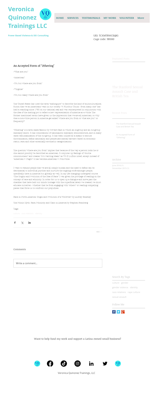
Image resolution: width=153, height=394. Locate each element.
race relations (27, 213)
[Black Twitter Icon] (105, 363)
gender (124, 282)
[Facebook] (50, 363)
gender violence (120, 287)
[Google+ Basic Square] (123, 312)
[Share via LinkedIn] (29, 222)
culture (16, 213)
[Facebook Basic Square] (114, 312)
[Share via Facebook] (14, 222)
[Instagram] (77, 363)
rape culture (134, 292)
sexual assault (119, 297)
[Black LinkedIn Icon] (91, 363)
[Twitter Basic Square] (118, 312)
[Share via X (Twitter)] (22, 222)
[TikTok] (64, 363)
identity (38, 213)
